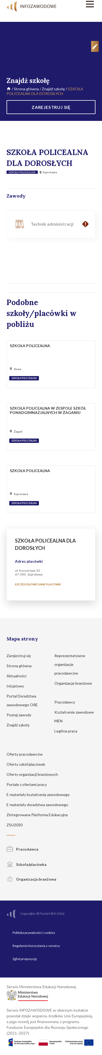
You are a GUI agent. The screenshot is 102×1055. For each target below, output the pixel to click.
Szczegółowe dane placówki (38, 584)
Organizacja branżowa (31, 879)
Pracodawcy (67, 702)
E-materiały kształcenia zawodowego (41, 794)
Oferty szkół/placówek (28, 764)
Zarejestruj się (21, 655)
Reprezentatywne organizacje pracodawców (69, 664)
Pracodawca (22, 849)
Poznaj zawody (21, 715)
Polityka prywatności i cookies (34, 933)
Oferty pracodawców (27, 754)
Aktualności (19, 675)
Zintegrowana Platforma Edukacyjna (40, 814)
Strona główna (26, 89)
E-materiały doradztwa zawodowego (40, 804)
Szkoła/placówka (27, 864)
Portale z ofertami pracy (29, 784)
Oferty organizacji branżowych (35, 774)
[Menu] (82, 4)
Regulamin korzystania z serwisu (36, 946)
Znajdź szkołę (53, 89)
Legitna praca (65, 731)
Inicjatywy (18, 686)
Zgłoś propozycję (25, 959)
